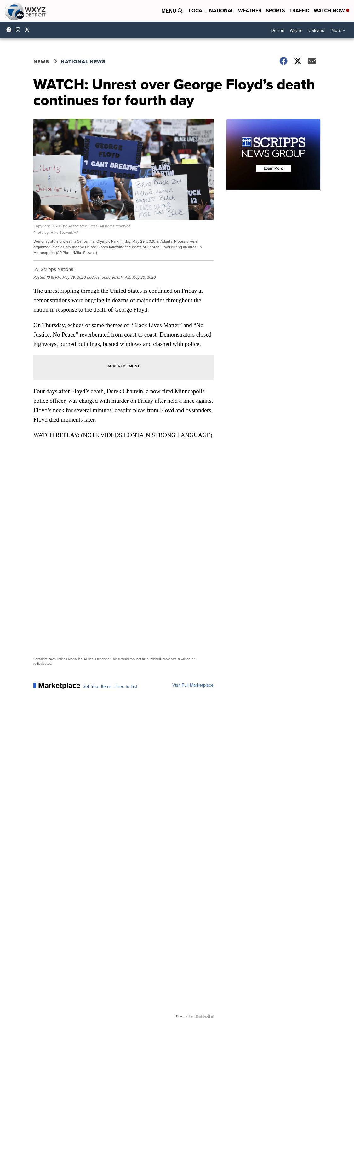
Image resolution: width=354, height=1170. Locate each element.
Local (197, 10)
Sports (275, 10)
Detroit (277, 30)
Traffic (299, 10)
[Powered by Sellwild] (204, 1016)
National (221, 10)
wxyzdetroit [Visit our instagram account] (19, 29)
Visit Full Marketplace (193, 685)
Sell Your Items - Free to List (110, 686)
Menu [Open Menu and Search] (172, 11)
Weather (249, 10)
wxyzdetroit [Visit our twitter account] (29, 29)
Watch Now (331, 10)
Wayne (296, 30)
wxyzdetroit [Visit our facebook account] (10, 29)
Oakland (316, 30)
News (41, 61)
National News (83, 61)
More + (338, 30)
